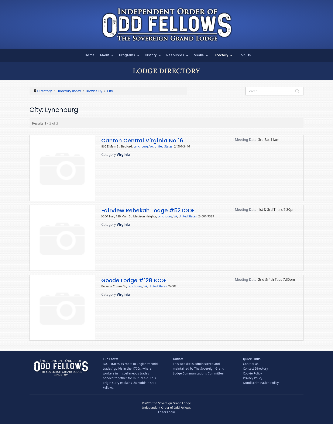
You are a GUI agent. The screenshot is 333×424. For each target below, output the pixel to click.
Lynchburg (141, 146)
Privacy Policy (252, 378)
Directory (220, 55)
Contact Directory (255, 368)
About (104, 55)
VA (151, 146)
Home (90, 55)
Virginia (123, 154)
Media (199, 55)
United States (163, 146)
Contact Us (250, 364)
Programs (127, 55)
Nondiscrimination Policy (261, 383)
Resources (175, 55)
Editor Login (166, 412)
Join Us (244, 55)
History (151, 55)
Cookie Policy (252, 373)
